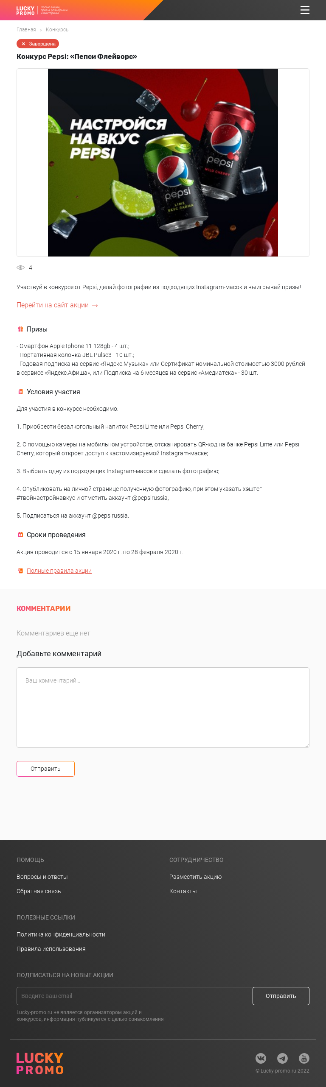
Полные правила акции (59, 570)
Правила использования (51, 948)
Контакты (183, 891)
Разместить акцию (195, 876)
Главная (26, 30)
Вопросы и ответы (42, 876)
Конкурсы (58, 30)
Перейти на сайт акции (53, 305)
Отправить (46, 768)
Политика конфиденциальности (61, 934)
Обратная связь (39, 891)
